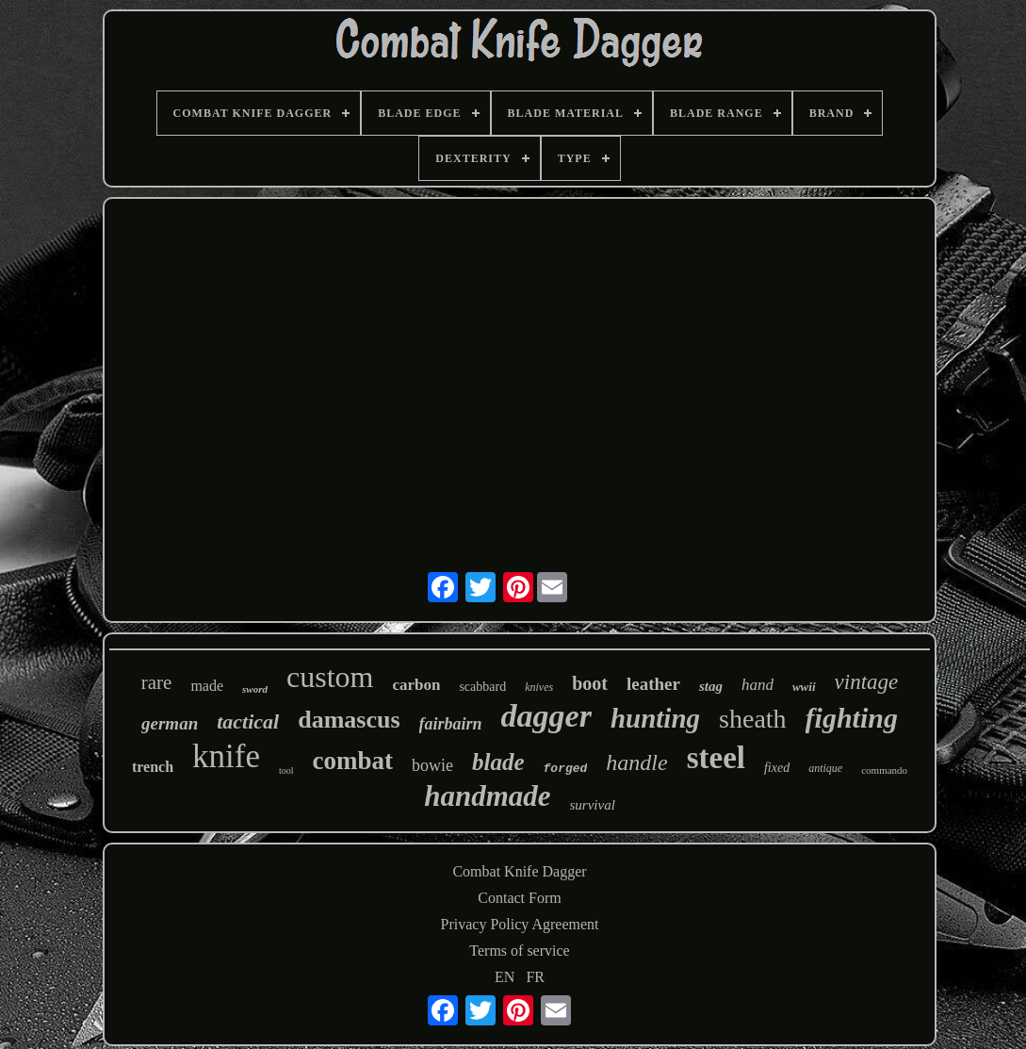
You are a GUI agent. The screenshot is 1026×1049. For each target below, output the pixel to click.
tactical (248, 721)
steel (716, 758)
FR (535, 977)
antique (825, 768)
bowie (432, 765)
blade (498, 762)
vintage (867, 682)
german (169, 723)
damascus (348, 719)
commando (884, 770)
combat (353, 760)
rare (156, 682)
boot (590, 683)
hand (757, 685)
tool (286, 770)
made (206, 686)
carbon (416, 685)
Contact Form (519, 898)
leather (653, 684)
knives (539, 687)
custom (329, 677)
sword (255, 689)
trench (152, 767)
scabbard (482, 687)
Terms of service (519, 950)
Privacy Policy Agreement (520, 924)
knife (226, 756)
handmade (487, 795)
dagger (546, 715)
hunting (655, 718)
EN (504, 977)
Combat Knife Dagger (519, 871)
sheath (753, 718)
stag (711, 686)
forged (566, 769)
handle (636, 762)
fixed (777, 768)
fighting (852, 717)
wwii (804, 687)
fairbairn (450, 723)
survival (592, 804)
